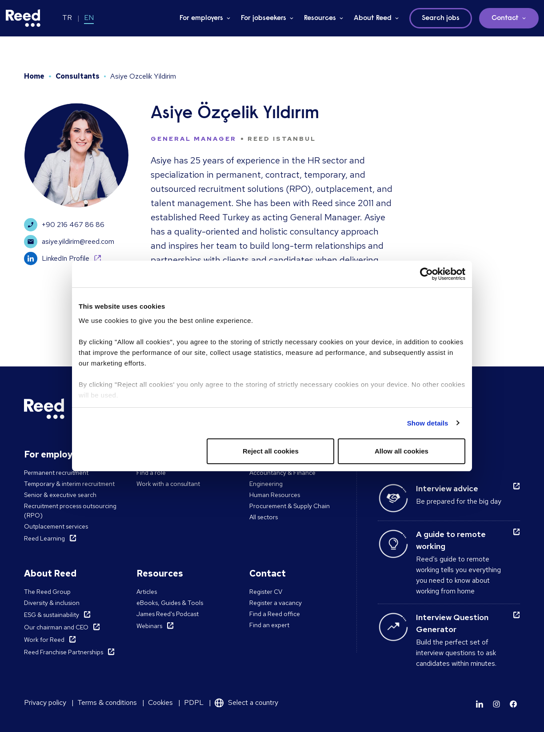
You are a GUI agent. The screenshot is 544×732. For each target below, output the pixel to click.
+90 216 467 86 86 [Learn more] (64, 224)
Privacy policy (45, 702)
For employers (201, 18)
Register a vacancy (275, 603)
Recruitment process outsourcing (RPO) (70, 510)
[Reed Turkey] (23, 18)
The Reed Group (47, 592)
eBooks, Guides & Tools (169, 603)
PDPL (194, 702)
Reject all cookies (271, 451)
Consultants (78, 76)
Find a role (151, 473)
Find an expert (269, 625)
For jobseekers (263, 18)
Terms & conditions (107, 702)
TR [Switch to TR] (67, 17)
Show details (427, 423)
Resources (320, 18)
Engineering (266, 484)
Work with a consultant (168, 484)
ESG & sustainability (51, 615)
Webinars (149, 626)
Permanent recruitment (56, 473)
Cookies (160, 702)
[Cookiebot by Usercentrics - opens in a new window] (426, 274)
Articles (146, 592)
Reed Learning (44, 538)
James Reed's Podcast (167, 614)
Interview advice (447, 488)
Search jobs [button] (441, 18)
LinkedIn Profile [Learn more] (56, 258)
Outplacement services (56, 526)
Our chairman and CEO (56, 627)
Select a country (253, 702)
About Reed (373, 18)
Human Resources (274, 495)
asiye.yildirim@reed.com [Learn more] (69, 241)
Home (34, 76)
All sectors (263, 517)
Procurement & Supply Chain (289, 506)
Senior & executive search (60, 495)
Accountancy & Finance (282, 473)
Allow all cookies (401, 451)
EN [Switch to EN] (89, 17)
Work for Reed (44, 640)
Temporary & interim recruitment (69, 484)
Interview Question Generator (452, 623)
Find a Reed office (274, 614)
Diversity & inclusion (52, 603)
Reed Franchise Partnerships (63, 652)
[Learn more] (479, 704)
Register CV (265, 592)
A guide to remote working (451, 540)
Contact (505, 18)
